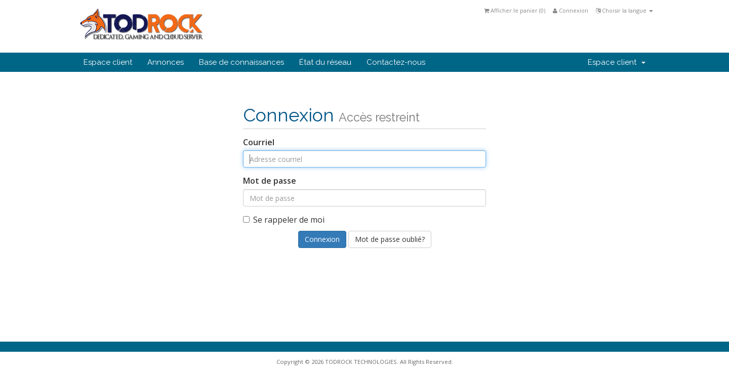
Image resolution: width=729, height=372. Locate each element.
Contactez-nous (396, 62)
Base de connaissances (241, 62)
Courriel (258, 142)
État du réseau (325, 62)
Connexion (570, 10)
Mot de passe (269, 180)
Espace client (108, 62)
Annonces (165, 62)
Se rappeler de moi (284, 219)
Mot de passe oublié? (390, 239)
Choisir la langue (624, 10)
